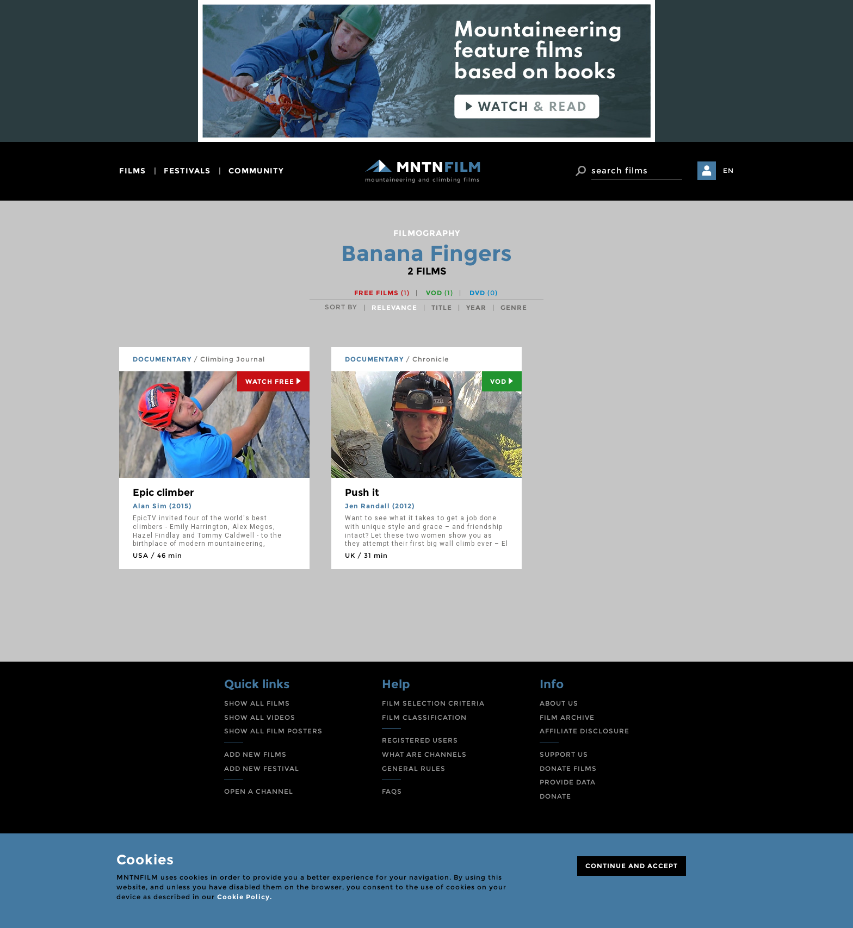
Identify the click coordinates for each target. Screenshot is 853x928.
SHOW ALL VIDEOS (259, 717)
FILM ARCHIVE (567, 717)
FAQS (392, 791)
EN (728, 170)
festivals (187, 171)
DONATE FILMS (568, 768)
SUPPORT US (564, 754)
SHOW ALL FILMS (257, 703)
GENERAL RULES (414, 768)
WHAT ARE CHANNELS (424, 754)
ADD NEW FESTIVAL (261, 768)
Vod (502, 381)
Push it (362, 493)
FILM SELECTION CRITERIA (433, 703)
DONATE (555, 796)
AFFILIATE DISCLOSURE (584, 731)
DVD (483, 293)
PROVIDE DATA (568, 782)
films (132, 171)
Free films (382, 293)
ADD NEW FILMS (255, 754)
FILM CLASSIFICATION (424, 717)
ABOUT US (559, 703)
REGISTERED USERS (420, 740)
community (256, 171)
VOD (439, 293)
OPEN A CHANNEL (258, 791)
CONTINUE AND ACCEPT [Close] (631, 866)
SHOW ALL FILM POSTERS (273, 731)
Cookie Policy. (244, 897)
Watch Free (273, 381)
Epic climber (163, 493)
